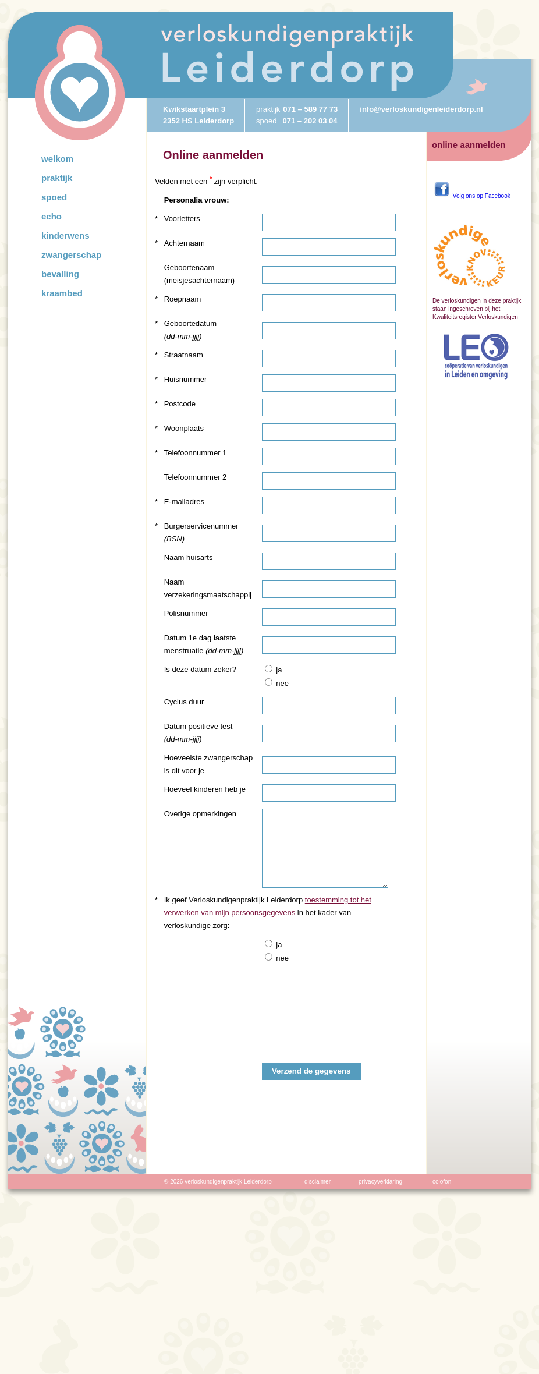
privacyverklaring (380, 1181)
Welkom (57, 159)
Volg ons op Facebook (481, 196)
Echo (51, 216)
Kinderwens (65, 235)
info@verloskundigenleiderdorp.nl (421, 109)
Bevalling (60, 274)
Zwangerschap (71, 255)
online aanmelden (469, 145)
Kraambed (62, 293)
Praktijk (56, 178)
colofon (441, 1181)
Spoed (54, 197)
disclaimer (317, 1181)
